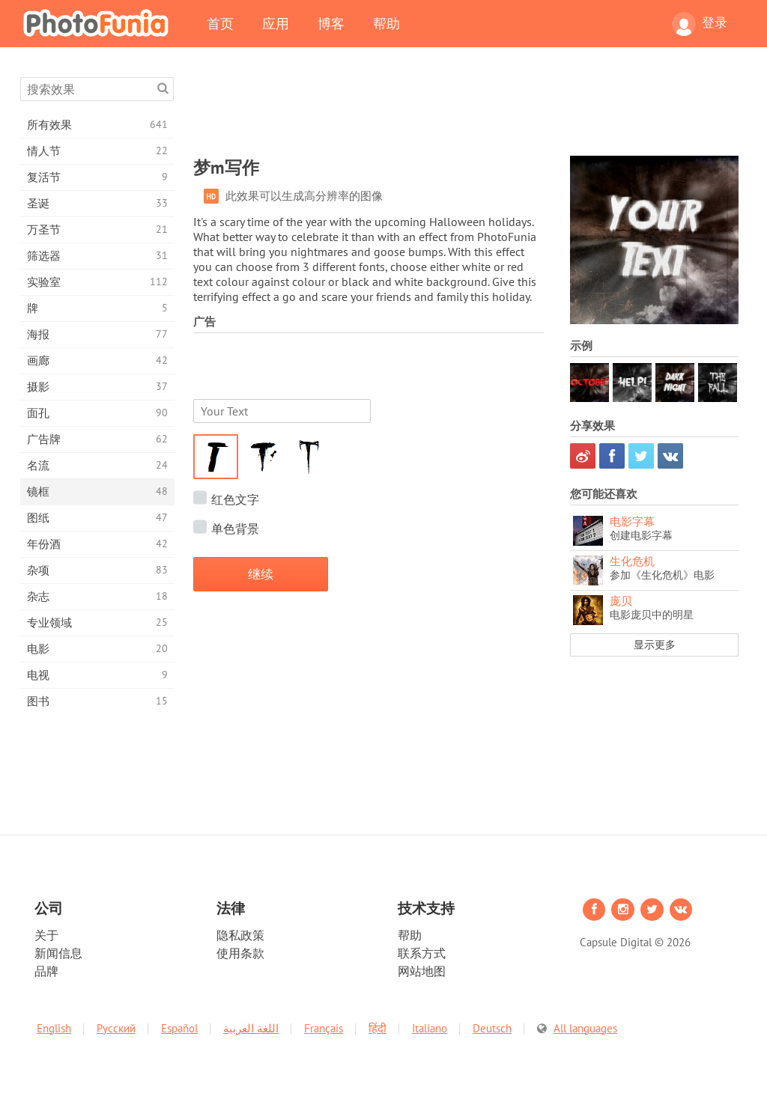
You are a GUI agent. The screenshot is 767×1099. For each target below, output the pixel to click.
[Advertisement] (466, 110)
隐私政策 (240, 935)
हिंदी (377, 1028)
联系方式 (422, 953)
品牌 (46, 970)
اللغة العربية (251, 1028)
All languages (585, 1028)
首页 (220, 23)
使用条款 (240, 953)
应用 (275, 23)
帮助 (386, 23)
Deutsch (492, 1028)
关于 (46, 935)
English (54, 1028)
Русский (116, 1028)
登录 (699, 24)
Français (323, 1028)
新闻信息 (58, 953)
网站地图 (422, 970)
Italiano (429, 1028)
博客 (331, 23)
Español (179, 1028)
